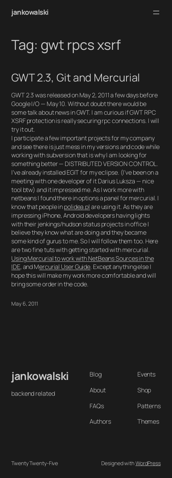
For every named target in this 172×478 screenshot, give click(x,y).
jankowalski (30, 12)
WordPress (148, 463)
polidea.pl (77, 207)
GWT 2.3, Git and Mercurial (75, 78)
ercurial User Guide (64, 267)
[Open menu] (156, 12)
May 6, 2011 (24, 303)
